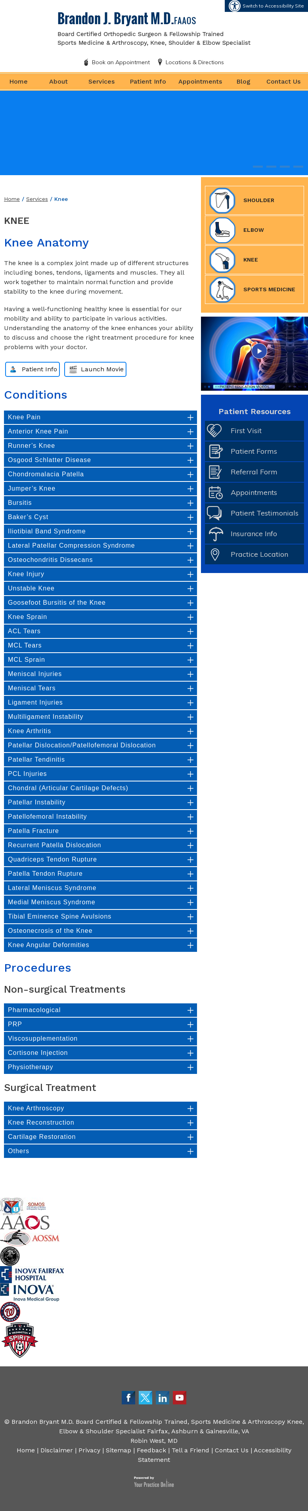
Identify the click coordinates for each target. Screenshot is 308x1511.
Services (101, 81)
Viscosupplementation (43, 1038)
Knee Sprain (27, 616)
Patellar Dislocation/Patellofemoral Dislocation (82, 745)
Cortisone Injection (38, 1052)
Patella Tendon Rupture (45, 873)
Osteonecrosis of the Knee (50, 930)
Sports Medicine (252, 290)
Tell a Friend (190, 1450)
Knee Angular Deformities (48, 945)
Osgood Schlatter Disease (49, 460)
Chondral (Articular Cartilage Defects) (68, 788)
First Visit (246, 430)
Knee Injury (26, 574)
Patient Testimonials (264, 513)
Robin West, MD (154, 1440)
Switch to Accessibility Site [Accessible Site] (273, 6)
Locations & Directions (195, 62)
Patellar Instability (36, 802)
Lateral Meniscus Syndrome (52, 887)
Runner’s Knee (31, 445)
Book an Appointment (121, 62)
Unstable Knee (31, 588)
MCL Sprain (26, 659)
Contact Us (283, 81)
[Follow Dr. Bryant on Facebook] (128, 1397)
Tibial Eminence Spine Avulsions (59, 916)
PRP (15, 1024)
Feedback (151, 1450)
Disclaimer (56, 1450)
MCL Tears (25, 645)
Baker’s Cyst (28, 517)
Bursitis (20, 502)
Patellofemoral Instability (47, 816)
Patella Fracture (33, 830)
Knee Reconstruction (41, 1122)
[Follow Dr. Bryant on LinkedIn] (162, 1397)
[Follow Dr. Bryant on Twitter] (145, 1397)
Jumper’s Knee (31, 488)
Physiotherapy (30, 1067)
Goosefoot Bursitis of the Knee (57, 602)
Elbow (236, 230)
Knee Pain (24, 417)
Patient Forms (254, 451)
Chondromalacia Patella (46, 474)
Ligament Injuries (35, 702)
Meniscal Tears (31, 688)
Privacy (89, 1450)
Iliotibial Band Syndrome (47, 531)
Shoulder (241, 200)
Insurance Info (254, 533)
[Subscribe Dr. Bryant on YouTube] (179, 1397)
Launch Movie (102, 369)
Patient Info (148, 81)
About (58, 81)
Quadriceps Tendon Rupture (52, 859)
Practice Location (259, 554)
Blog (243, 81)
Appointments (200, 81)
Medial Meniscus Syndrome (52, 902)
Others (18, 1151)
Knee (233, 260)
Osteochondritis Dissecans (50, 559)
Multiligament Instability (45, 716)
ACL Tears (24, 631)
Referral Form (254, 471)
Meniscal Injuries (35, 673)
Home (18, 81)
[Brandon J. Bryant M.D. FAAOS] (154, 28)
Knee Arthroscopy (36, 1108)
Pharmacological (34, 1010)
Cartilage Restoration (42, 1136)
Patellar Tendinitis (36, 759)
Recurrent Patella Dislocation (54, 845)
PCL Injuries (27, 773)
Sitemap (118, 1450)
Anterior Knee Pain (38, 431)
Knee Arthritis (29, 731)
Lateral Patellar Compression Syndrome (71, 545)
